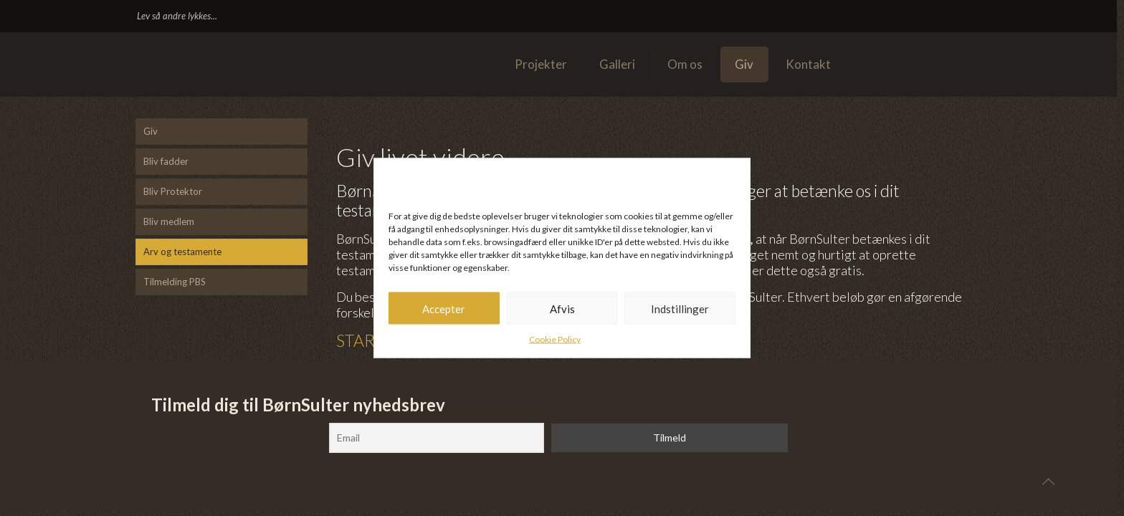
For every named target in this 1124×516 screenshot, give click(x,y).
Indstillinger (680, 308)
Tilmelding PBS (174, 281)
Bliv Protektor (172, 191)
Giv (150, 131)
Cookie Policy (555, 339)
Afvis (562, 308)
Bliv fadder (166, 161)
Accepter (443, 308)
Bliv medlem (168, 221)
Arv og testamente (182, 251)
